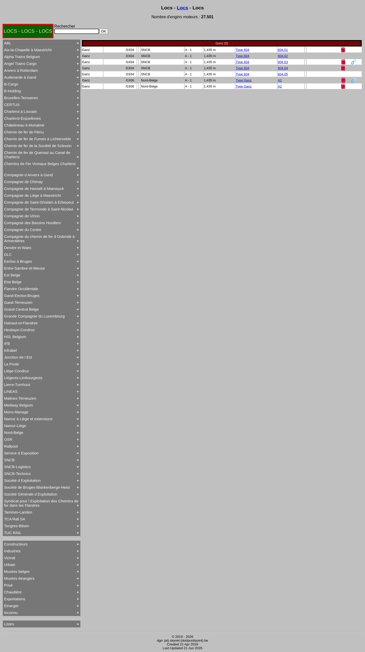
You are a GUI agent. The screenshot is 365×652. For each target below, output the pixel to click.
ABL (7, 43)
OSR (8, 439)
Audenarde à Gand (20, 77)
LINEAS (10, 391)
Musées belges (17, 571)
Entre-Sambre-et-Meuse (24, 268)
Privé (8, 585)
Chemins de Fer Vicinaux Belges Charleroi (40, 164)
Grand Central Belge (21, 309)
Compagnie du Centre (22, 229)
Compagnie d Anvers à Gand (28, 175)
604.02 (283, 56)
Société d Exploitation (22, 480)
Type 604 (242, 50)
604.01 (283, 50)
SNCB (9, 460)
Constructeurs (16, 544)
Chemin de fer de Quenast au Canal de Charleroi (37, 154)
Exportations (14, 599)
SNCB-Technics (17, 473)
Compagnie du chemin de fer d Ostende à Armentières (39, 238)
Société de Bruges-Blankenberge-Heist (37, 487)
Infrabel (10, 350)
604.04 (283, 68)
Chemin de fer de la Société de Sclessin (37, 146)
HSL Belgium (15, 336)
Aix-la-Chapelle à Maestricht (28, 50)
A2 (280, 86)
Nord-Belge (13, 432)
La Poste (11, 364)
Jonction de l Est (18, 357)
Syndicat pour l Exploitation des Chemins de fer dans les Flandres (41, 503)
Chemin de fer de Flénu (24, 132)
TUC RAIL (12, 533)
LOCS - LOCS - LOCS (28, 31)
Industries (12, 551)
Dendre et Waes (17, 247)
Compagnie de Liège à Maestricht (32, 195)
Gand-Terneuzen (18, 302)
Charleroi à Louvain (20, 111)
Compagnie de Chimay (23, 182)
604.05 (283, 74)
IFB (7, 343)
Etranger (11, 606)
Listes (9, 624)
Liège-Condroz (16, 371)
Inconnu (10, 612)
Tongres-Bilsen (16, 526)
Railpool (11, 446)
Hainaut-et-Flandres (21, 323)
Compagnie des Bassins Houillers (32, 223)
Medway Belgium (18, 405)
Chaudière (13, 592)
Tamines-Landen (18, 512)
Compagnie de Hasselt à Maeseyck (34, 188)
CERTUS (12, 104)
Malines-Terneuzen (20, 398)
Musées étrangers (19, 578)
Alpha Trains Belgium (22, 57)
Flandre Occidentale (21, 289)
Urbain (9, 564)
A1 (280, 80)
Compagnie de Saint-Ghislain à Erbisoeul (39, 202)
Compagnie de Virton (22, 216)
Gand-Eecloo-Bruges (22, 295)
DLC (8, 254)
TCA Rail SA (14, 519)
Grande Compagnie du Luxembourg (34, 316)
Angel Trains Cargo (20, 63)
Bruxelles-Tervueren (21, 98)
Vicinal (9, 558)
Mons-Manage (16, 412)
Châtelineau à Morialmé (24, 125)
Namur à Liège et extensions (28, 419)
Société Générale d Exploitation (30, 494)
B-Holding (12, 91)
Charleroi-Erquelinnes (22, 118)
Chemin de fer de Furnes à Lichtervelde (37, 139)
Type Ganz (244, 80)
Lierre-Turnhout (17, 384)
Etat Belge (13, 282)
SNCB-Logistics (17, 467)
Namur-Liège (15, 426)
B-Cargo (11, 84)
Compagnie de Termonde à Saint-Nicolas (38, 209)
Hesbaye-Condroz (19, 330)
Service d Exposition (21, 453)
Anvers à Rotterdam (21, 70)
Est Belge (12, 275)
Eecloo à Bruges (18, 261)
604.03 (283, 62)
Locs (182, 7)
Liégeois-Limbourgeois (23, 378)
